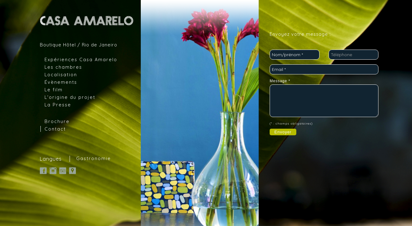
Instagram (53, 170)
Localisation (61, 75)
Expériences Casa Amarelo (81, 59)
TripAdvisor (62, 170)
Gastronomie (93, 158)
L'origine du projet (70, 97)
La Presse (58, 105)
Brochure (57, 121)
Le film (54, 90)
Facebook (43, 170)
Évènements (61, 82)
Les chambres (63, 67)
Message (280, 81)
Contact (55, 129)
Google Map (72, 170)
